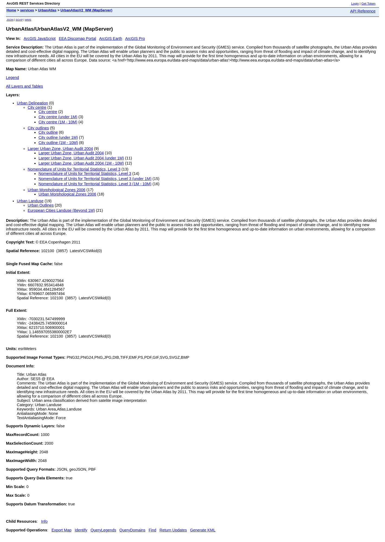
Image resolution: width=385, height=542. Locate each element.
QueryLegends (103, 530)
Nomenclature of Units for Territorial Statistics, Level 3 (74, 169)
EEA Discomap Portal (77, 38)
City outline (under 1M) (58, 137)
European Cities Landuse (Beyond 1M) (61, 210)
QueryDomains (132, 530)
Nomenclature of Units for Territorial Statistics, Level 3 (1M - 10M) (95, 184)
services (27, 10)
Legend (12, 77)
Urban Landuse (30, 201)
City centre (37, 107)
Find (152, 530)
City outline (48, 132)
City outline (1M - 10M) (58, 142)
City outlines (38, 128)
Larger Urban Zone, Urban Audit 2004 (60, 148)
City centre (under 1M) (58, 117)
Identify (81, 530)
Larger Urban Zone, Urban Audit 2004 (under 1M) (81, 158)
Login (355, 3)
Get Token (368, 3)
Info (44, 521)
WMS (28, 19)
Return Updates (173, 530)
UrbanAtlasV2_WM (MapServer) (86, 10)
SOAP (19, 19)
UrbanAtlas (47, 10)
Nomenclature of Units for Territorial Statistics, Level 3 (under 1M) (95, 179)
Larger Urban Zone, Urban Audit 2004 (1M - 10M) (81, 163)
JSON (10, 19)
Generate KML (203, 530)
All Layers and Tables (24, 86)
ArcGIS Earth (110, 38)
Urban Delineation (32, 103)
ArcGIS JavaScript (40, 38)
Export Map (62, 530)
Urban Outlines (41, 205)
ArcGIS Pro (135, 38)
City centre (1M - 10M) (58, 122)
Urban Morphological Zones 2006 (56, 190)
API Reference (363, 11)
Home (11, 10)
